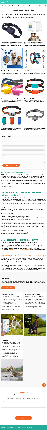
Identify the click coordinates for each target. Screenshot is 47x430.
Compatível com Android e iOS (32, 294)
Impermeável (5, 340)
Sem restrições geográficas (8, 294)
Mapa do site (29, 427)
